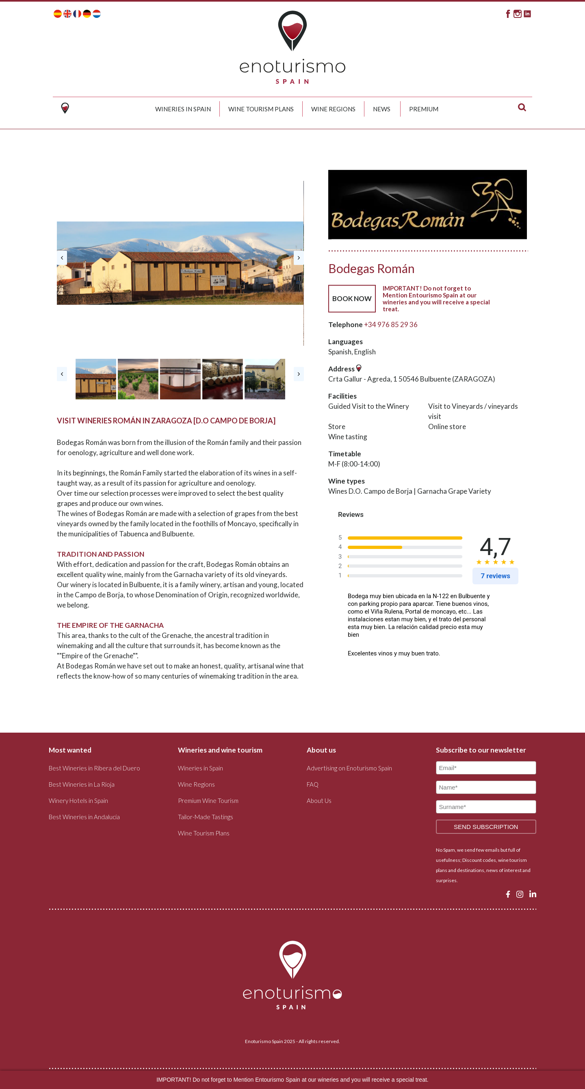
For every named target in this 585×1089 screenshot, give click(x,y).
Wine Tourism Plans (261, 109)
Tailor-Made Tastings (205, 816)
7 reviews (495, 576)
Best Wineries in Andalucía (84, 816)
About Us (319, 800)
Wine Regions (333, 109)
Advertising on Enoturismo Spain (349, 768)
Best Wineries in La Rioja (82, 784)
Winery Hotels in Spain (78, 800)
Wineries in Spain (183, 109)
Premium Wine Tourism (208, 800)
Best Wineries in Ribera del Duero (94, 768)
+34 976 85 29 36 (391, 324)
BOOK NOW (352, 298)
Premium (423, 109)
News (381, 109)
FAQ (312, 784)
